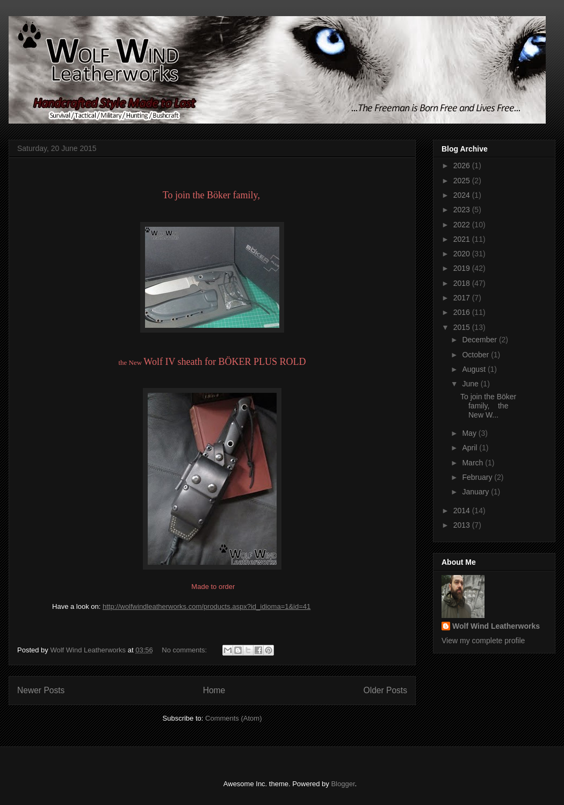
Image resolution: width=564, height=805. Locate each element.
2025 (462, 180)
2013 (462, 525)
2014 (462, 510)
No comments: (185, 650)
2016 (462, 312)
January (476, 491)
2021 (462, 239)
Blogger (343, 784)
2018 (462, 283)
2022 (462, 224)
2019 (462, 268)
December (480, 339)
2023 (462, 209)
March (473, 462)
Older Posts (385, 690)
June (471, 383)
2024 (462, 195)
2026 (462, 165)
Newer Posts (40, 690)
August (474, 369)
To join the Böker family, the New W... (488, 405)
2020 (462, 253)
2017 (462, 297)
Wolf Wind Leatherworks (496, 626)
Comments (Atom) (233, 718)
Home (214, 690)
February (478, 477)
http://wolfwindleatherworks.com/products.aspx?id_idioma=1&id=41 (206, 606)
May (470, 433)
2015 (462, 327)
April (470, 447)
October (476, 354)
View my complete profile (483, 640)
